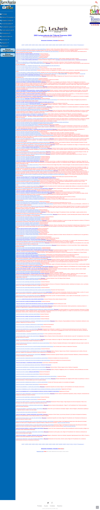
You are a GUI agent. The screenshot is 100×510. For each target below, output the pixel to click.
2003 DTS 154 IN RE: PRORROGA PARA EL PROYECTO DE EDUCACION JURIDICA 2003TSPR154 (36, 99)
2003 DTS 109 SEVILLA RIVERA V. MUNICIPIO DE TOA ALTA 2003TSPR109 (31, 193)
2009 (64, 45)
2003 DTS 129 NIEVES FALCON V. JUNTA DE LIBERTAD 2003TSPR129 (31, 154)
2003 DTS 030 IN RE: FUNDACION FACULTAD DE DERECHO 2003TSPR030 (32, 358)
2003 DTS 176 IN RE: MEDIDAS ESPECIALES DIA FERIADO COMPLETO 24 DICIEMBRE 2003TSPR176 (37, 58)
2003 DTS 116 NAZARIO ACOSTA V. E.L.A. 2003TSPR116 (28, 180)
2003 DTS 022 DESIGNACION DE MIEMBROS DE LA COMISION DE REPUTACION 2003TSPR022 (36, 376)
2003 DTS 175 (27, 59)
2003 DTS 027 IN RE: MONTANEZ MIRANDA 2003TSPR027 (28, 364)
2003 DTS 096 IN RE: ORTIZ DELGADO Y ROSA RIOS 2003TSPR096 (30, 216)
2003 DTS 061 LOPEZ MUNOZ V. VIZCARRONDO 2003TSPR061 (29, 275)
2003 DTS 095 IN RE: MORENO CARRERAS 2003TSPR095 (28, 218)
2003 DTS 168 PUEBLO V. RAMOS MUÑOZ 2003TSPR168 (28, 72)
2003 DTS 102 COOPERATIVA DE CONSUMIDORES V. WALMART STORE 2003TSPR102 (34, 203)
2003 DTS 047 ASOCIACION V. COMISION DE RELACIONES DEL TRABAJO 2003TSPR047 (35, 309)
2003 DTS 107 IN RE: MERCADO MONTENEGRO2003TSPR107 (29, 196)
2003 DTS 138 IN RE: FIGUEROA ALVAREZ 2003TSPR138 (28, 132)
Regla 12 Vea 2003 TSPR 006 (64, 422)
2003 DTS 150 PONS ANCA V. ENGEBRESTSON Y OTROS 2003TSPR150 (31, 106)
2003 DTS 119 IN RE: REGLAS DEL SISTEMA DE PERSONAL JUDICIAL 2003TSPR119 (34, 176)
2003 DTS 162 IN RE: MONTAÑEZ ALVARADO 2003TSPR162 (28, 80)
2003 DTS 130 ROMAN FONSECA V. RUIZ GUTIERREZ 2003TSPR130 (31, 151)
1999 (30, 45)
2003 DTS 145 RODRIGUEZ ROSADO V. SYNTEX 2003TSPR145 (29, 118)
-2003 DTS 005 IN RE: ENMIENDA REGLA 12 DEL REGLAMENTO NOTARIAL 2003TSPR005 (35, 424)
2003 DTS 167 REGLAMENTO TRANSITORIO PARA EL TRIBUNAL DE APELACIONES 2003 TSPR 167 (37, 73)
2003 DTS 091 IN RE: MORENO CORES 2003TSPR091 (27, 223)
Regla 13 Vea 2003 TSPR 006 (69, 426)
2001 (36, 45)
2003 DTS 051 (30, 299)
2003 (43, 45)
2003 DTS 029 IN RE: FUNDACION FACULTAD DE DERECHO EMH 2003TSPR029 (33, 360)
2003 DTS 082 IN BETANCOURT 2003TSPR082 (26, 238)
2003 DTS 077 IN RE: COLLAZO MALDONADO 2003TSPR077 (28, 247)
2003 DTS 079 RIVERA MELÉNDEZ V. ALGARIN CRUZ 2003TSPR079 (30, 242)
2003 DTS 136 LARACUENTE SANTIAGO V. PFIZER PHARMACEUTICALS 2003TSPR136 (34, 135)
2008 (60, 45)
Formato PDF (82, 73)
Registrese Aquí (40, 451)
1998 (26, 45)
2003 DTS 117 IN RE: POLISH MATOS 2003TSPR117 (27, 178)
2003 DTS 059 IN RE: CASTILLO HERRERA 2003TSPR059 (28, 278)
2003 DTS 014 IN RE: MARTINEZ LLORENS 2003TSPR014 (28, 397)
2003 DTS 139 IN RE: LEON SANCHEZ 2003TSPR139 (27, 131)
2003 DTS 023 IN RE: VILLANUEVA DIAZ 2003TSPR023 (27, 374)
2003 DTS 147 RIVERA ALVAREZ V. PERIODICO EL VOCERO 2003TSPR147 (32, 113)
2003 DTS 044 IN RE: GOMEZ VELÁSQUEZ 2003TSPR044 (28, 318)
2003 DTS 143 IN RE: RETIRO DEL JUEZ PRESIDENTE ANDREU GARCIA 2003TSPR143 (34, 123)
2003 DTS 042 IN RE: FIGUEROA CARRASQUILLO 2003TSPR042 (29, 324)
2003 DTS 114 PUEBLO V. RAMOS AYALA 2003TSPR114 (27, 183)
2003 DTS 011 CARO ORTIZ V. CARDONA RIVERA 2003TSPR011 (29, 405)
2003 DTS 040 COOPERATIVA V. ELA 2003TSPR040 (27, 329)
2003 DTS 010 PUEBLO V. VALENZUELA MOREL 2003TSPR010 (29, 408)
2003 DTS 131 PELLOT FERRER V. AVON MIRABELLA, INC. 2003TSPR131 (31, 148)
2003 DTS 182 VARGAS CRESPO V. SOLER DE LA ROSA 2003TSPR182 (31, 49)
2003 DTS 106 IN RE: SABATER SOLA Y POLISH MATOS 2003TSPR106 (31, 197)
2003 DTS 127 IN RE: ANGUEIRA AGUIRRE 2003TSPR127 (28, 157)
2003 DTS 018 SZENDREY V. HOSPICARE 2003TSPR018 (28, 386)
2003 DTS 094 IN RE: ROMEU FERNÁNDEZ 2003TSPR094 (28, 219)
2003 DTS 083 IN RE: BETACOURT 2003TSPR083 (26, 236)
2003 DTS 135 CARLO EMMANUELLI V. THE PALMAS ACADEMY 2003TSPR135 (32, 138)
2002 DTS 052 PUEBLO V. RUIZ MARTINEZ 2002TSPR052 (28, 295)
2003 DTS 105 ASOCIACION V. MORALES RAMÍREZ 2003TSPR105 (30, 199)
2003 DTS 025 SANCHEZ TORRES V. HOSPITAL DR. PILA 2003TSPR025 (31, 369)
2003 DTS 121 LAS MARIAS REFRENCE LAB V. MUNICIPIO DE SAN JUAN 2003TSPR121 (34, 170)
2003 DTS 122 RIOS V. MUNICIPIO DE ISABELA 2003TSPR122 (29, 167)
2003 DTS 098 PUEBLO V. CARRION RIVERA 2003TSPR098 (28, 212)
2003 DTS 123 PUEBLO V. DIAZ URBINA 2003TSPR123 (27, 164)
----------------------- (6, 11)
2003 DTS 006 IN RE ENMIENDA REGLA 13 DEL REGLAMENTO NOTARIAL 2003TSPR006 (34, 421)
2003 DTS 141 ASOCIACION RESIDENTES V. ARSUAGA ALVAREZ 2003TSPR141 (33, 125)
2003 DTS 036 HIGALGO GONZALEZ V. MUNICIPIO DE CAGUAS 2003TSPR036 (32, 343)
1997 (23, 45)
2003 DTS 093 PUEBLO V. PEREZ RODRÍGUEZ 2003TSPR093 (29, 220)
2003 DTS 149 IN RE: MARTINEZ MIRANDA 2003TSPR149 (28, 109)
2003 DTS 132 (28, 147)
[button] (96, 2)
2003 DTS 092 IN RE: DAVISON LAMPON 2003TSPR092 (27, 222)
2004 (47, 45)
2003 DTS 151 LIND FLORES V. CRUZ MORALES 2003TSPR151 (29, 104)
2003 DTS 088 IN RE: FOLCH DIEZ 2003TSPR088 (26, 229)
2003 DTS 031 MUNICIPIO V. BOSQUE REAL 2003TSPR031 (28, 354)
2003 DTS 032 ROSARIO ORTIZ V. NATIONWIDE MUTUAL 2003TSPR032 (31, 351)
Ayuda (46, 506)
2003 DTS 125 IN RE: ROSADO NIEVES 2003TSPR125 (27, 160)
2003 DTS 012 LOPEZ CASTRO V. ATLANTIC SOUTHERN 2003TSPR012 (31, 401)
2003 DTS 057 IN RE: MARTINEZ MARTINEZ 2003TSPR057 (28, 281)
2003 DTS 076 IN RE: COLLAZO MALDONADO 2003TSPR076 (28, 248)
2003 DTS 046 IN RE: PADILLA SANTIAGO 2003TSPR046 (28, 314)
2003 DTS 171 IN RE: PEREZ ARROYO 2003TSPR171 (27, 67)
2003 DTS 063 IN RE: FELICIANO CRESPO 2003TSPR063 (28, 272)
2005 (50, 45)
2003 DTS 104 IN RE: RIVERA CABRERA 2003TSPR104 (27, 201)
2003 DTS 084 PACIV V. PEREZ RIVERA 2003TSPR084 (27, 234)
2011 (71, 45)
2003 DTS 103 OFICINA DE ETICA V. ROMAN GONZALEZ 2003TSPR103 (31, 202)
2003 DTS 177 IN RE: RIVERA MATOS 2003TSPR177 (27, 57)
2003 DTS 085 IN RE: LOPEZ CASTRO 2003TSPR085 (27, 233)
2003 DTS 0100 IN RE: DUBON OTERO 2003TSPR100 (27, 209)
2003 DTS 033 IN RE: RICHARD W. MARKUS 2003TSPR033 (28, 348)
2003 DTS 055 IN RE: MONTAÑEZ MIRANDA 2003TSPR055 (28, 287)
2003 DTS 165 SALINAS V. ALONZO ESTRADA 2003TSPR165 (29, 76)
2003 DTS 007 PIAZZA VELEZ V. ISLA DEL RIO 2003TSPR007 (29, 417)
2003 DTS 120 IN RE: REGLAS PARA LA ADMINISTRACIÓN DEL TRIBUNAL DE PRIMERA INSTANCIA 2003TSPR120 (40, 174)
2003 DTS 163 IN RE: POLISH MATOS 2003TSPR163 (27, 79)
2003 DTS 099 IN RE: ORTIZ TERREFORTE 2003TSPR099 (28, 210)
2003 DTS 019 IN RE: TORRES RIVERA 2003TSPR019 (27, 384)
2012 (75, 45)
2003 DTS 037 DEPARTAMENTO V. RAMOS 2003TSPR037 (28, 339)
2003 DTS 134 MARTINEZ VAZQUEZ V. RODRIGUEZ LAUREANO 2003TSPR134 (32, 142)
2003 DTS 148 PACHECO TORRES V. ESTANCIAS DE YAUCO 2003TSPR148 (32, 110)
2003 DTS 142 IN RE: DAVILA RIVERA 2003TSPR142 (27, 124)
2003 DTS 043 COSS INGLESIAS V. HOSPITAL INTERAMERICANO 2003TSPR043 (33, 321)
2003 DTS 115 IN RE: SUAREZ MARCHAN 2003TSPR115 (28, 182)
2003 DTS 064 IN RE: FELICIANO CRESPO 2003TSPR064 (28, 271)
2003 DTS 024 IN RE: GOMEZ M (22, 371)
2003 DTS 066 (32, 266)
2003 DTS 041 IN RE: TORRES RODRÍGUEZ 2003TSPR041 (28, 326)
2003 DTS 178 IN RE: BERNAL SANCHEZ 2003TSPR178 (27, 56)
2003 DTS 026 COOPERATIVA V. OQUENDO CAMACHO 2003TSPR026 (31, 367)
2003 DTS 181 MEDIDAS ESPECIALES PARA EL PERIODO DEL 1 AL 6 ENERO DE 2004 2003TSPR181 (37, 51)
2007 (57, 45)
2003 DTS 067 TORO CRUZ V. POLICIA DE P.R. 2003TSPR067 (29, 264)
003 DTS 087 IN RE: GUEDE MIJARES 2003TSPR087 (28, 231)
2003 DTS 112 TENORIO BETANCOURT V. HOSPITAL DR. (28, 188)
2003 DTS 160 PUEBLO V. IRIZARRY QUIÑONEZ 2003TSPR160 (29, 86)
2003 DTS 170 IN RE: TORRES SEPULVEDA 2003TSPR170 (28, 68)
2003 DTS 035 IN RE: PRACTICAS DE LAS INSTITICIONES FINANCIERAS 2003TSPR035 (34, 346)
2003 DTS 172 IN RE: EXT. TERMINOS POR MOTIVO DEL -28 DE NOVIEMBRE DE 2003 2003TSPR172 (38, 65)
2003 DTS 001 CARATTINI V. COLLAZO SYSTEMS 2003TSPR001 (29, 438)
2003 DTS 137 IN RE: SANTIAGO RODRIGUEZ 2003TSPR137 (29, 134)
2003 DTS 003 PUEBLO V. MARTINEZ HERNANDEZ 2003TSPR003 (30, 431)
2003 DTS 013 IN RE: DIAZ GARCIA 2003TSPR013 (26, 399)
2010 (68, 45)
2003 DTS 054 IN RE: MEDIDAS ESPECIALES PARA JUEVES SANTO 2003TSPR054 (33, 289)
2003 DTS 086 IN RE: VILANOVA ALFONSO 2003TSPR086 (28, 232)
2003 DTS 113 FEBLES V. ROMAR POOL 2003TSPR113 (27, 186)
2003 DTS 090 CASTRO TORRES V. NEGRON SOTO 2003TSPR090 (30, 225)
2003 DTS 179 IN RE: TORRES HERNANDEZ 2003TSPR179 (28, 55)
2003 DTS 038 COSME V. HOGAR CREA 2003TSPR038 (27, 336)
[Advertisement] (7, 78)
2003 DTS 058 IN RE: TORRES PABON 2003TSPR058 (27, 279)
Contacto (52, 506)
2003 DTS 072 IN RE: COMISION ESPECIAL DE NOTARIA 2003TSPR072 (31, 254)
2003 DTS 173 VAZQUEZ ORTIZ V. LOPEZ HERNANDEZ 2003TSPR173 (31, 63)
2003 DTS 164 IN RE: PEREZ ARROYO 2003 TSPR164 (27, 78)
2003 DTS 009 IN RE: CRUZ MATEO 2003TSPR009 (26, 412)
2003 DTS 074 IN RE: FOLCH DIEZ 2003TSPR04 (26, 252)
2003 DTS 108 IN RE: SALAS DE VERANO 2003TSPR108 (28, 195)
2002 (40, 45)
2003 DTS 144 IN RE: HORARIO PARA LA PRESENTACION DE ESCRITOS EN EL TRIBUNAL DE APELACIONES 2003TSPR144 (42, 122)
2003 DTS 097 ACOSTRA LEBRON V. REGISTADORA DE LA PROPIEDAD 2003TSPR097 (34, 214)
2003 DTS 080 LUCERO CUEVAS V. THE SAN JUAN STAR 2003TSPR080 (31, 240)
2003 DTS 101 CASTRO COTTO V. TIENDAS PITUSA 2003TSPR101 (30, 206)
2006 (53, 45)
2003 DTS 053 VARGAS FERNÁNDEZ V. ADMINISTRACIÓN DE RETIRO (31, 292)
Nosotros (59, 506)
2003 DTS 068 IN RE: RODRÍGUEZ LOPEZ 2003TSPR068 (28, 262)
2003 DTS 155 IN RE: (20, 98)
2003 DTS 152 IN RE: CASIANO (22, 103)
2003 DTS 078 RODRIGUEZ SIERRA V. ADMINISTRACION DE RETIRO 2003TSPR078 (33, 245)
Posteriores (80, 45)
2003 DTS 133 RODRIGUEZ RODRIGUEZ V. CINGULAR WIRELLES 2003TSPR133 (33, 144)
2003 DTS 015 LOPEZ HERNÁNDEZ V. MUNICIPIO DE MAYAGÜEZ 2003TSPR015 (33, 393)
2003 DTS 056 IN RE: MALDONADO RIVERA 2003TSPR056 (28, 284)
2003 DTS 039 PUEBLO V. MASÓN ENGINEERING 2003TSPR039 (29, 333)
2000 (33, 45)
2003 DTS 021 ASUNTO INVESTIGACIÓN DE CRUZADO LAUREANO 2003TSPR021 (33, 378)
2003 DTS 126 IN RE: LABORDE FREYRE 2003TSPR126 (28, 158)
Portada (39, 506)
